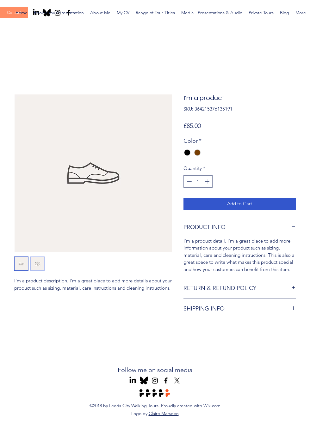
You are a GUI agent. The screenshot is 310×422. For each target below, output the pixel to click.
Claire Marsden (164, 413)
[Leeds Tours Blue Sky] (144, 380)
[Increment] (207, 181)
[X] (177, 380)
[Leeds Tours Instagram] (155, 380)
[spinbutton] (198, 181)
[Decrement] (188, 181)
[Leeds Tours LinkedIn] (133, 380)
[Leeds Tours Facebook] (166, 380)
